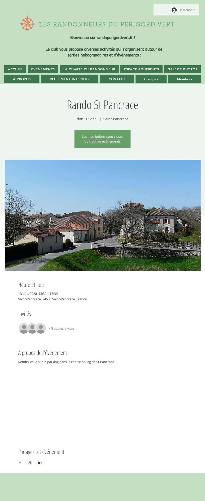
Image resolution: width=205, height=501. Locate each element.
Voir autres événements (102, 141)
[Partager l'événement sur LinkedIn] (40, 462)
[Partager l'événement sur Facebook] (20, 462)
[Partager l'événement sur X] (30, 462)
